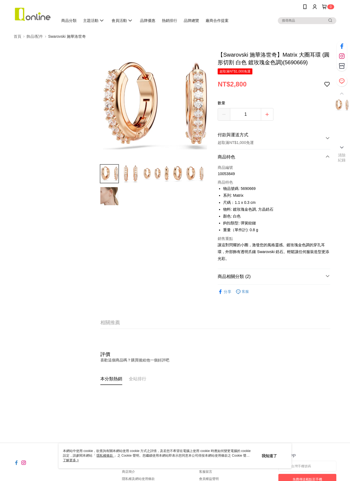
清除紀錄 (342, 157)
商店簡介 (128, 472)
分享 (224, 292)
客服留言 (205, 472)
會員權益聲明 (209, 479)
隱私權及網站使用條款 (138, 479)
